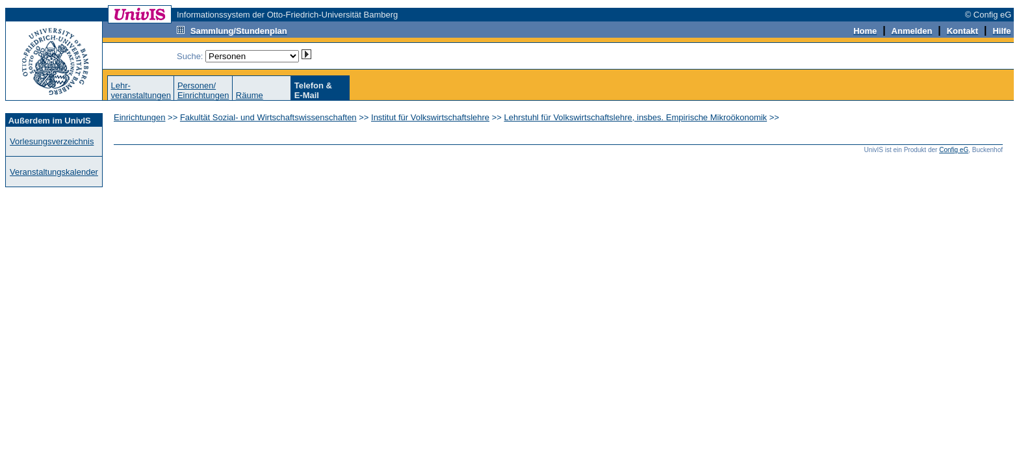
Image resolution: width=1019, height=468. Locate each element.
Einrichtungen (140, 117)
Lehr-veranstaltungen (140, 90)
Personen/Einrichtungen (203, 90)
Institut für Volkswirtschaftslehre (430, 117)
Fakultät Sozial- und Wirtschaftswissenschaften (268, 117)
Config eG (953, 149)
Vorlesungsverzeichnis (52, 141)
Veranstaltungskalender (54, 172)
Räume (249, 95)
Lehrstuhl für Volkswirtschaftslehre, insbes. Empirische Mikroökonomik (635, 117)
